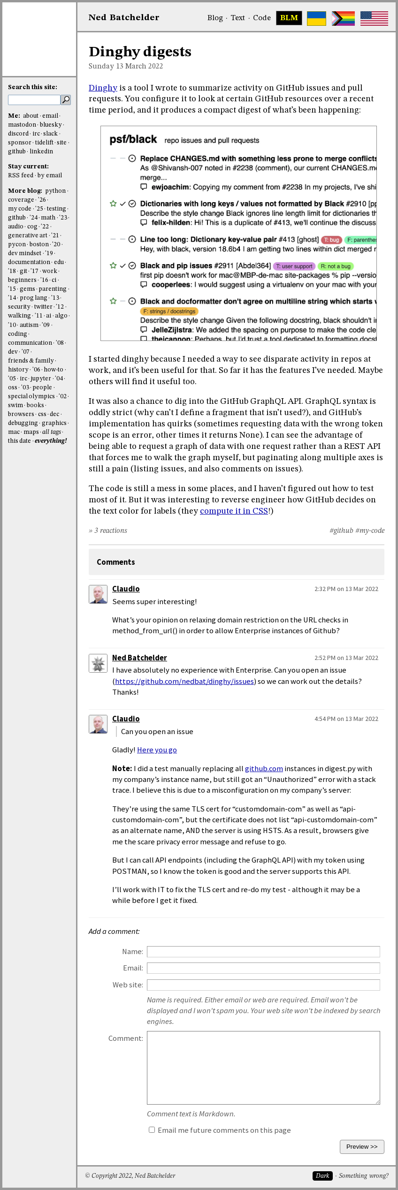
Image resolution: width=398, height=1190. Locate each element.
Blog (215, 18)
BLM (289, 18)
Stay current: (28, 167)
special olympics (31, 397)
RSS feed (20, 176)
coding (17, 334)
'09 (46, 325)
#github (341, 531)
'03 (25, 388)
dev (13, 352)
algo (61, 316)
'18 (12, 271)
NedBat (124, 18)
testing (56, 209)
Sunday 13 (106, 66)
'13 (55, 298)
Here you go (157, 750)
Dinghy (103, 88)
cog (32, 227)
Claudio (126, 589)
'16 (44, 280)
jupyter (41, 379)
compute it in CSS (234, 511)
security (19, 307)
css (42, 414)
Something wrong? (363, 1176)
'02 (63, 397)
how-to (53, 370)
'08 (60, 343)
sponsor (19, 143)
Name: (132, 951)
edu (59, 262)
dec (54, 414)
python (55, 191)
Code (262, 18)
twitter (43, 307)
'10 (12, 325)
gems (27, 289)
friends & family (31, 361)
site (62, 143)
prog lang (33, 298)
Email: (133, 968)
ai (48, 316)
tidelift (44, 143)
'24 (34, 218)
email (50, 116)
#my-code (369, 531)
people (42, 388)
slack (50, 134)
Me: (15, 116)
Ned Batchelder (139, 658)
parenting (52, 289)
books (35, 405)
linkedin (41, 152)
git (23, 271)
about (30, 116)
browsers (21, 414)
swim (15, 405)
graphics (54, 423)
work (49, 271)
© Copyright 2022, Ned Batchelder (130, 1176)
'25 (39, 209)
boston (39, 245)
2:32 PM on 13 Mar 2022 (346, 588)
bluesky (51, 125)
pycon (17, 245)
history (18, 370)
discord (18, 134)
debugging (23, 423)
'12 (60, 307)
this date (19, 441)
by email (50, 176)
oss (12, 388)
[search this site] (34, 100)
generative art (27, 236)
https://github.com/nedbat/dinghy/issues (184, 681)
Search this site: (32, 87)
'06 (36, 370)
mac (14, 432)
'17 (34, 271)
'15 (12, 289)
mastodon (22, 125)
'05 (12, 379)
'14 (12, 298)
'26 (42, 200)
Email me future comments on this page (220, 1130)
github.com (264, 768)
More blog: (26, 191)
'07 (26, 352)
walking (19, 316)
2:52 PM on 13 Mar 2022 (346, 657)
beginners (22, 280)
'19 (49, 253)
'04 (59, 379)
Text (237, 18)
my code (19, 209)
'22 (45, 227)
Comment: (125, 1038)
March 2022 (144, 66)
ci (54, 280)
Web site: (128, 985)
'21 (55, 236)
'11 (39, 316)
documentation (29, 262)
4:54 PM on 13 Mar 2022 (346, 718)
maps (31, 432)
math (48, 218)
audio (15, 227)
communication (30, 343)
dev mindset (24, 253)
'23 (63, 218)
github (17, 152)
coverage (21, 200)
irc (36, 134)
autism (29, 325)
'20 (56, 245)
